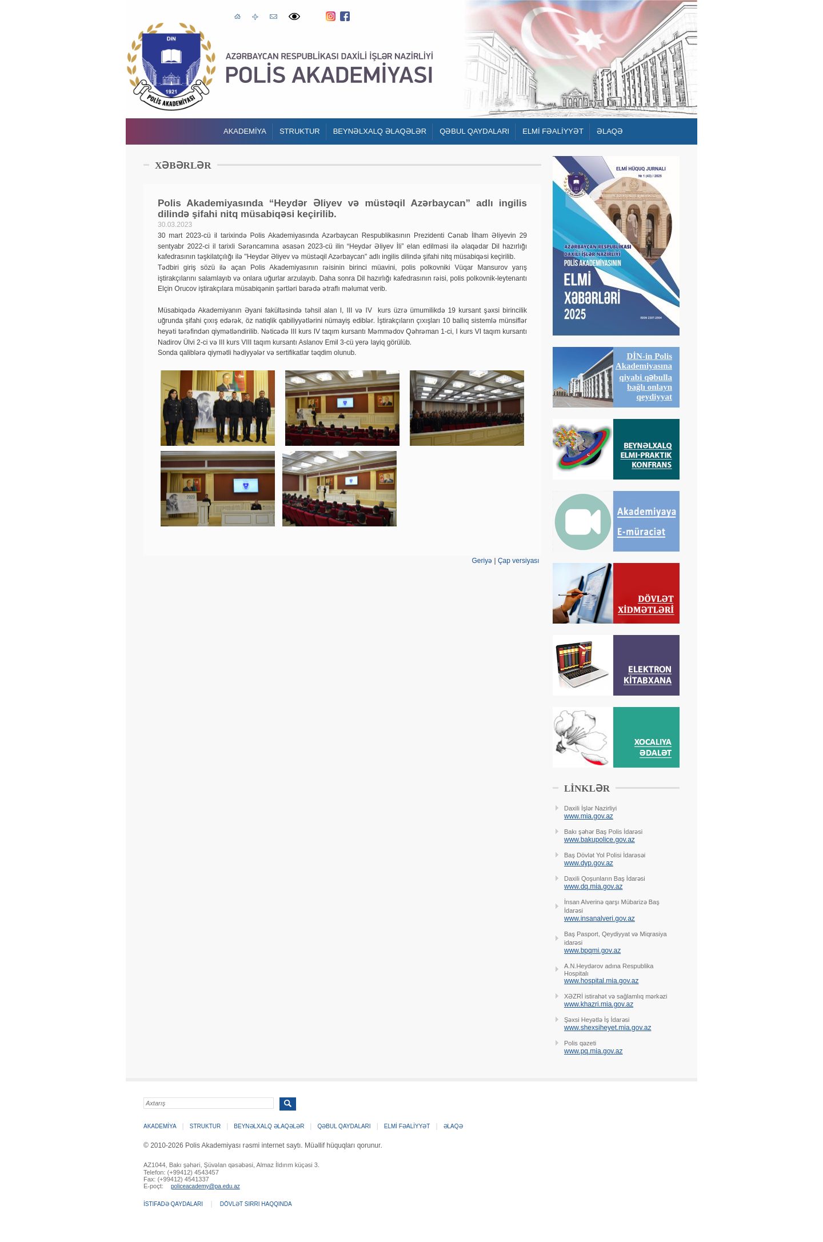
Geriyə (482, 561)
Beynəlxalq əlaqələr (380, 131)
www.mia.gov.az (588, 816)
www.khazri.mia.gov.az (598, 1004)
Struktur (299, 131)
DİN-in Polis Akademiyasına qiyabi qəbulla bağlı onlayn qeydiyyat (644, 376)
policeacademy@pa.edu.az (205, 1186)
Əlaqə (610, 131)
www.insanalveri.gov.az (599, 918)
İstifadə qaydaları (173, 1204)
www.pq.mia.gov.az (593, 1051)
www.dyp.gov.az (588, 863)
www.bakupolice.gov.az (599, 840)
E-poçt (273, 15)
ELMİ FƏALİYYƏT (553, 131)
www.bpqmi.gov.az (592, 951)
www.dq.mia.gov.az (593, 886)
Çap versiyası (519, 561)
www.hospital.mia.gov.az (601, 981)
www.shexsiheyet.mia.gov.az (608, 1028)
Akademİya (244, 131)
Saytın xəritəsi (255, 16)
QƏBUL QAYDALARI (474, 131)
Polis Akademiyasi (171, 66)
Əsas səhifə (237, 15)
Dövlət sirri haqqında (256, 1204)
